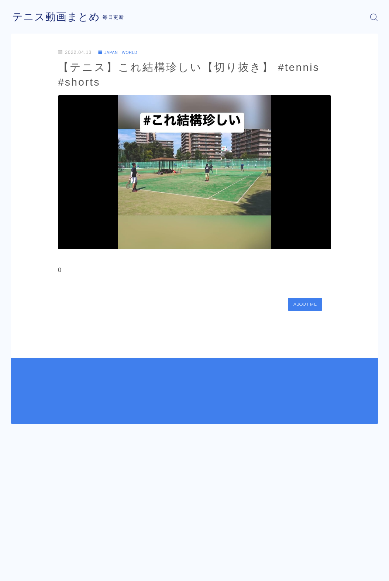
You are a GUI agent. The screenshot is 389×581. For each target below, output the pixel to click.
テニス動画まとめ (59, 17)
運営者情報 (23, 572)
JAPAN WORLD (121, 52)
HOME (19, 550)
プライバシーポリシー (73, 572)
